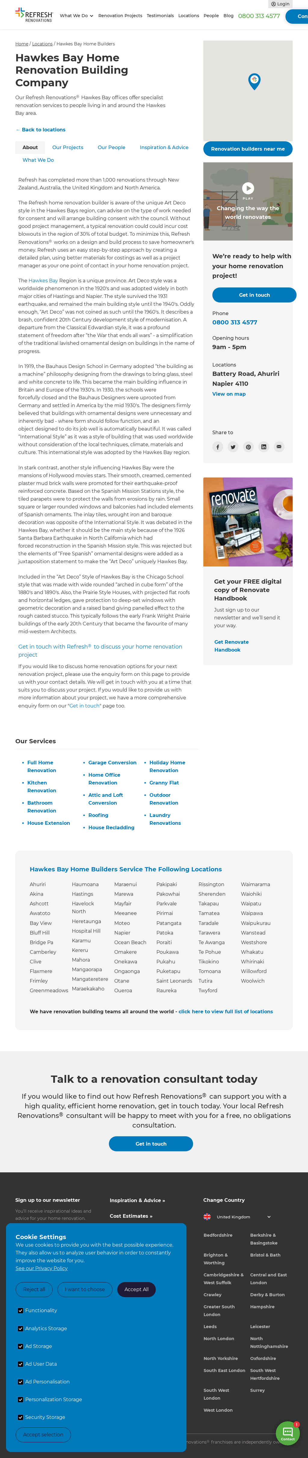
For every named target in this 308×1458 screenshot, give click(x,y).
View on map (229, 394)
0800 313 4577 (259, 16)
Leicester (260, 1326)
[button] (75, 15)
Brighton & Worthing (216, 1259)
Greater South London (219, 1310)
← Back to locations (41, 130)
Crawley (212, 1294)
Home (21, 44)
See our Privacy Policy (42, 1268)
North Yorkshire (221, 1358)
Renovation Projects (120, 15)
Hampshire (262, 1306)
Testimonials (160, 15)
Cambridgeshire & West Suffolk (224, 1278)
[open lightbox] (248, 201)
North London (219, 1338)
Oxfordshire (263, 1358)
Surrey (257, 1390)
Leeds (210, 1326)
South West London (216, 1394)
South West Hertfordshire (265, 1374)
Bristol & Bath (265, 1255)
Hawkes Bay (43, 281)
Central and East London (268, 1278)
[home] (36, 16)
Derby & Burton (267, 1294)
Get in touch (84, 706)
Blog (228, 15)
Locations (188, 15)
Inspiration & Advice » (137, 1200)
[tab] (30, 147)
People (211, 15)
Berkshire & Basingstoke (264, 1239)
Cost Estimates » (131, 1216)
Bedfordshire (218, 1235)
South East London (224, 1370)
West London (218, 1410)
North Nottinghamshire (269, 1342)
